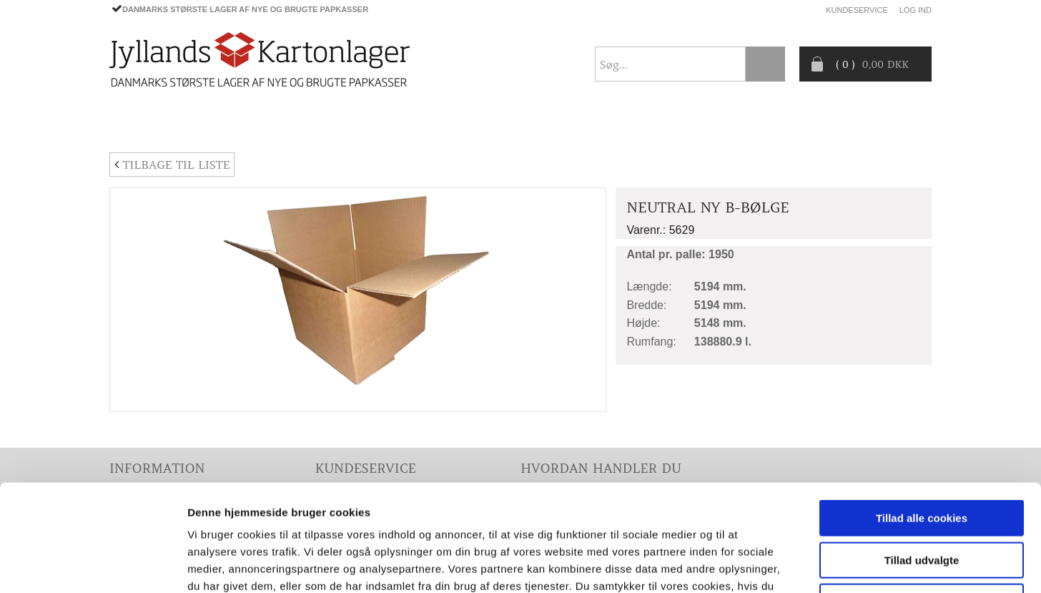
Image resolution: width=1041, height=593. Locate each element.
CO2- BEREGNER (654, 125)
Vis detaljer (743, 565)
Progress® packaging (527, 125)
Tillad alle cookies (921, 418)
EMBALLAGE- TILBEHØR (321, 125)
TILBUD (424, 125)
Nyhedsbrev (897, 124)
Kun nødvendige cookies (921, 502)
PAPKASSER (208, 125)
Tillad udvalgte (921, 460)
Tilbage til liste (172, 164)
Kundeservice (857, 10)
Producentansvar (770, 125)
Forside (131, 125)
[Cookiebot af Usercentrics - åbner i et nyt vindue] (92, 565)
